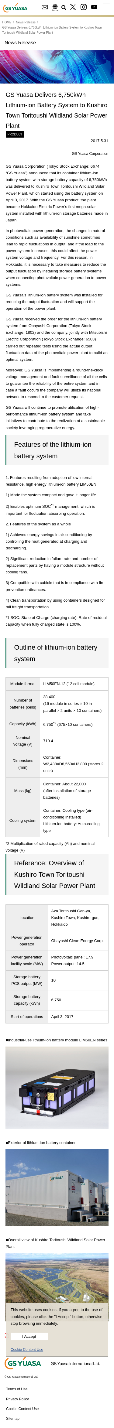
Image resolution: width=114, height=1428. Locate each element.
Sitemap (12, 1418)
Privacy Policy (17, 1399)
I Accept (29, 1336)
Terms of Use (17, 1389)
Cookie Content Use (27, 1350)
